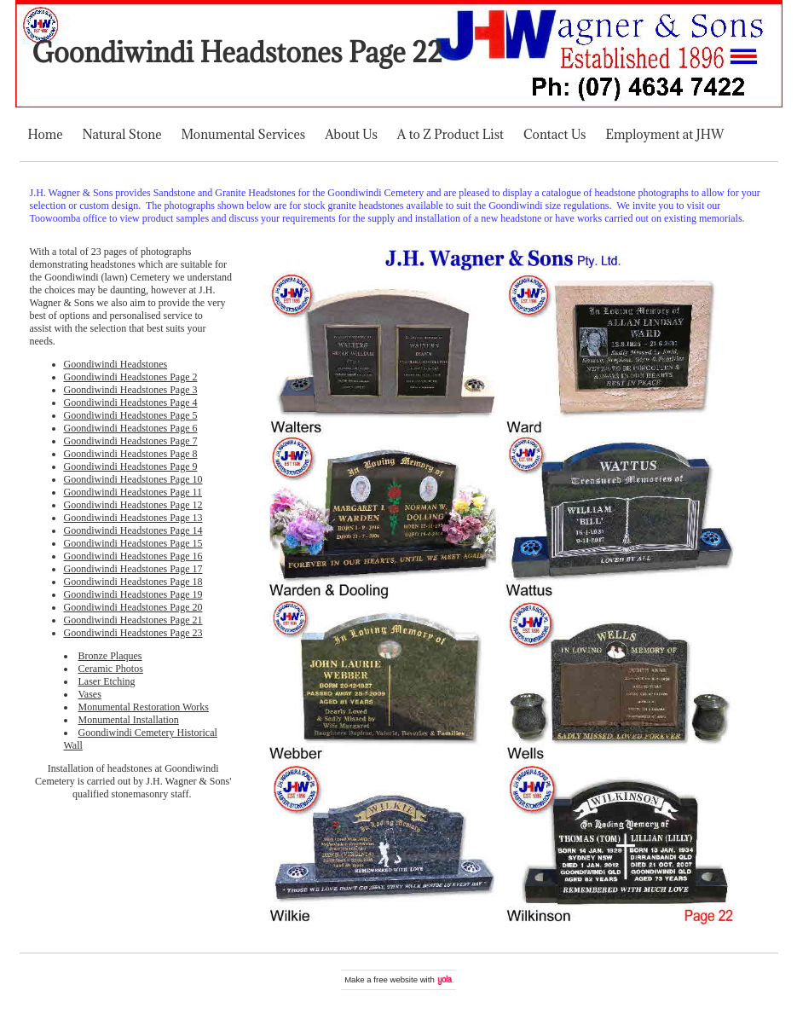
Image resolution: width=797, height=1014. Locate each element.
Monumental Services (243, 134)
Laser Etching (107, 681)
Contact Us (554, 134)
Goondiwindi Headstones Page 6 (131, 428)
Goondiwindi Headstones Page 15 (133, 543)
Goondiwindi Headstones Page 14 (133, 530)
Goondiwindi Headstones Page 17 (133, 569)
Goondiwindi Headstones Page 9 (131, 466)
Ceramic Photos (110, 669)
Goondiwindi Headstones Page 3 (131, 390)
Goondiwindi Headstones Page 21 (133, 620)
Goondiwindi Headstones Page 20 (133, 607)
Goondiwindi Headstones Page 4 (131, 402)
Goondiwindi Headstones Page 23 (133, 633)
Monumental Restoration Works (143, 707)
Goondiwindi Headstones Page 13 (133, 518)
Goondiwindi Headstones (116, 364)
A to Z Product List (450, 134)
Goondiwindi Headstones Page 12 (133, 505)
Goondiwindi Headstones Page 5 (131, 415)
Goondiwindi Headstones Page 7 (131, 441)
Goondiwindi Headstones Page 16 (133, 556)
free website (395, 979)
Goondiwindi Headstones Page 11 (133, 492)
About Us (351, 134)
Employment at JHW (664, 134)
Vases (89, 694)
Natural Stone (122, 134)
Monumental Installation (128, 720)
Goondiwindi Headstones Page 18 (133, 582)
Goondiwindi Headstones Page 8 (131, 454)
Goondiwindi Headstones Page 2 (131, 377)
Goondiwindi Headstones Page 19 (133, 594)
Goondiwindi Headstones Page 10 (133, 479)
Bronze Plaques (110, 656)
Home (45, 134)
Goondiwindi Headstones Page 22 (237, 52)
